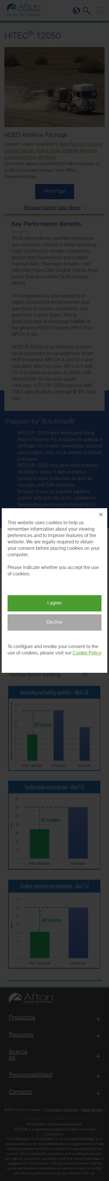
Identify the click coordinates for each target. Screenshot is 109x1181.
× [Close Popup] (101, 514)
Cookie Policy (87, 653)
